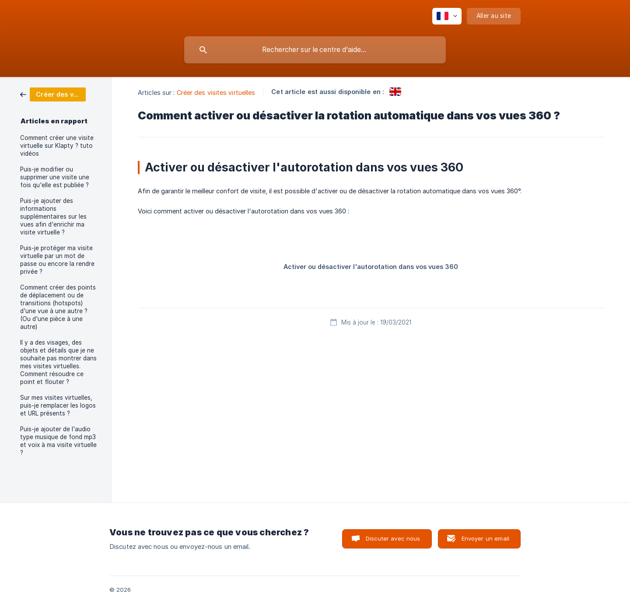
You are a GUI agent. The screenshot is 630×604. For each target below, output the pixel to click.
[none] (447, 16)
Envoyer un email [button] (485, 538)
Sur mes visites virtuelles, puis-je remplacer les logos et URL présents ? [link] (58, 405)
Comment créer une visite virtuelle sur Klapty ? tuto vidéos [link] (57, 145)
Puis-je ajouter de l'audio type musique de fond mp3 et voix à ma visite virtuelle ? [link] (58, 441)
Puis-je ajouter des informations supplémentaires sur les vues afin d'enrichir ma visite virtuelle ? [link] (53, 216)
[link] (53, 94)
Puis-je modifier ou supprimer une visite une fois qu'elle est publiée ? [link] (54, 177)
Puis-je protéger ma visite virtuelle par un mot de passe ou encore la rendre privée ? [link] (57, 259)
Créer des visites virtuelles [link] (216, 92)
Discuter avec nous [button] (393, 538)
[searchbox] (315, 49)
